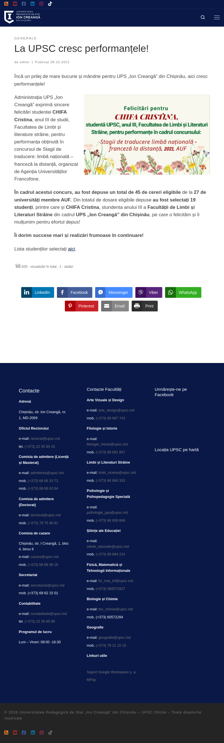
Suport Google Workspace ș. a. (111, 672)
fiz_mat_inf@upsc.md (116, 581)
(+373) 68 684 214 (110, 554)
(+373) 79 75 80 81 (43, 523)
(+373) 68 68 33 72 (43, 481)
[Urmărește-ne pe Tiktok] (50, 4)
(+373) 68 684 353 (110, 481)
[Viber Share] (148, 292)
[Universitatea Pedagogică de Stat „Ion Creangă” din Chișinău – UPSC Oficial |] (22, 16)
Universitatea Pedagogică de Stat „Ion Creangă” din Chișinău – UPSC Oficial (93, 712)
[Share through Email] (115, 306)
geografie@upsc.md (115, 638)
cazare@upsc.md (45, 557)
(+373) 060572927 (110, 589)
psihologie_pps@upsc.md (107, 513)
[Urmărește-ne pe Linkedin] (33, 4)
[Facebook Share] (74, 292)
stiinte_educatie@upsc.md (108, 547)
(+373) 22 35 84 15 (40, 447)
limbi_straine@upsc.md (117, 473)
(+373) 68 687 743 (110, 418)
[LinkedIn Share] (37, 292)
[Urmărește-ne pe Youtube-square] (15, 4)
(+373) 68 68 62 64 (43, 489)
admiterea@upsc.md (47, 473)
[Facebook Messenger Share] (114, 292)
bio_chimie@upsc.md (116, 609)
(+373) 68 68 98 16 (43, 565)
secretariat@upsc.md (48, 585)
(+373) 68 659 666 (110, 521)
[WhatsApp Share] (183, 292)
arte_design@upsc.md (117, 410)
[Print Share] (145, 306)
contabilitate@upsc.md (49, 614)
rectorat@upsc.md (45, 439)
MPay (91, 680)
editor (25, 62)
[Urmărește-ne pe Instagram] (41, 4)
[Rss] (6, 4)
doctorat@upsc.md (46, 515)
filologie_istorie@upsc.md (107, 444)
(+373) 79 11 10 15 (111, 646)
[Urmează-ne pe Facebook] (24, 4)
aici (71, 249)
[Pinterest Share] (81, 306)
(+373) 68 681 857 (110, 452)
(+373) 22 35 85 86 (40, 621)
